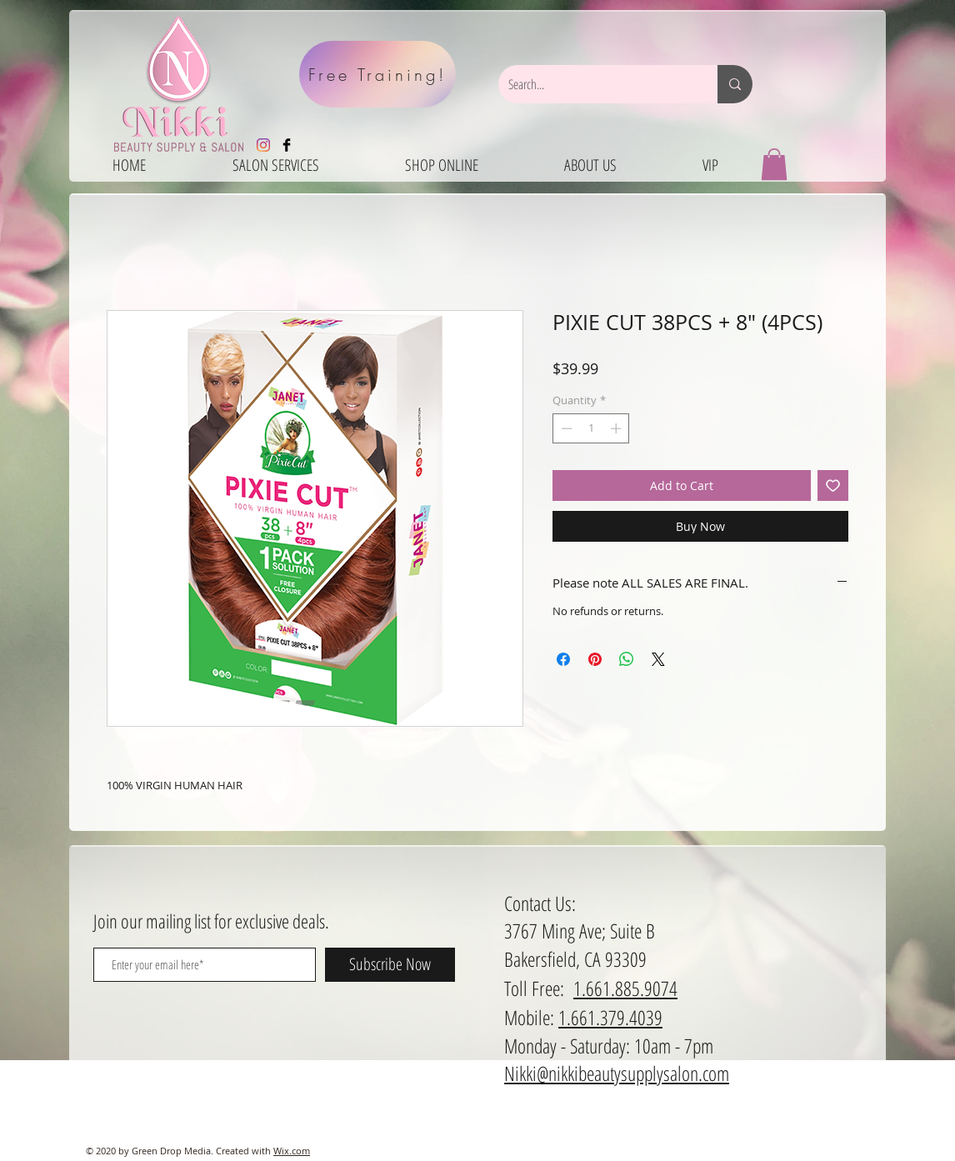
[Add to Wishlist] (833, 485)
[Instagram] (263, 145)
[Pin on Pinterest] (595, 659)
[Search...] (595, 84)
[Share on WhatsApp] (627, 659)
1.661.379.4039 (610, 1017)
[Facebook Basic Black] (286, 145)
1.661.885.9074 (625, 988)
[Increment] (618, 428)
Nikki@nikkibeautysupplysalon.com (616, 1073)
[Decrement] (565, 428)
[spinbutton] (591, 428)
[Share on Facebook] (563, 659)
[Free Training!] (377, 74)
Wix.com (291, 1150)
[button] (774, 164)
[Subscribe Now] (390, 965)
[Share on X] (658, 659)
